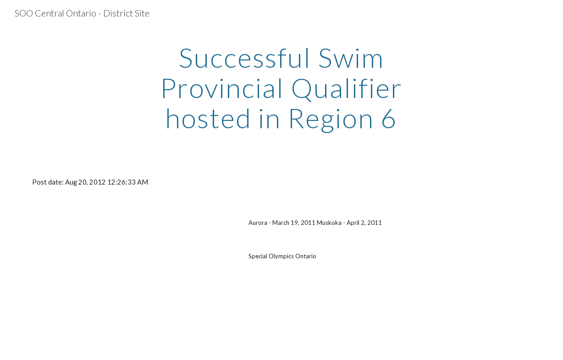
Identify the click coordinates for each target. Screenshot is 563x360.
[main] (281, 87)
